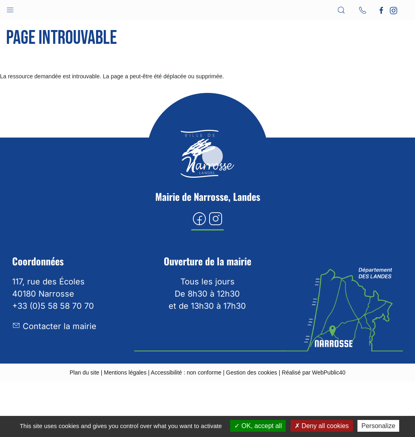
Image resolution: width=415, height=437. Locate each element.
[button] (10, 8)
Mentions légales (125, 372)
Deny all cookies (322, 425)
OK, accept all (258, 425)
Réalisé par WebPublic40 (313, 372)
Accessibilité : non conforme (186, 372)
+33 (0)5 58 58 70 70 (53, 306)
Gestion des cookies (251, 372)
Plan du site (84, 372)
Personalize (379, 425)
